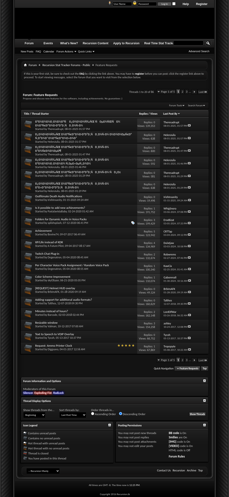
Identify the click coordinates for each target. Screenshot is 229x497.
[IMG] (172, 441)
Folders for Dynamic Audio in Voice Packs (61, 219)
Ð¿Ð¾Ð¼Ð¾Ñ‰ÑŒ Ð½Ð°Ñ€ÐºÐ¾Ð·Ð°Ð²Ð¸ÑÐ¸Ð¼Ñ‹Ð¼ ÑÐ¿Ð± (78, 172)
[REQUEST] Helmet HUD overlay (55, 288)
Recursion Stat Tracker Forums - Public (66, 65)
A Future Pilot (56, 246)
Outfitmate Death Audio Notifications (58, 196)
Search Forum (195, 105)
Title (26, 113)
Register (201, 4)
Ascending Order (103, 414)
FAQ (38, 51)
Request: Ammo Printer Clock (53, 345)
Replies (143, 113)
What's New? (69, 43)
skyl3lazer (53, 280)
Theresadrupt (56, 129)
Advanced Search (199, 51)
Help (186, 4)
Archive (191, 470)
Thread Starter (40, 113)
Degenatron (54, 257)
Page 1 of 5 (168, 91)
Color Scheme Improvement (52, 276)
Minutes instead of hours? (51, 311)
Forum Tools (175, 105)
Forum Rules (177, 456)
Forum (29, 43)
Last (203, 92)
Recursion (179, 470)
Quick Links (85, 51)
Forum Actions (64, 51)
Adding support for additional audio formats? (63, 299)
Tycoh (51, 337)
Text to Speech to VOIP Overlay (54, 334)
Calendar (49, 51)
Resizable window (46, 322)
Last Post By (171, 113)
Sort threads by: (69, 410)
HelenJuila (54, 141)
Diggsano (53, 349)
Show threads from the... (39, 410)
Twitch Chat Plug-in (47, 253)
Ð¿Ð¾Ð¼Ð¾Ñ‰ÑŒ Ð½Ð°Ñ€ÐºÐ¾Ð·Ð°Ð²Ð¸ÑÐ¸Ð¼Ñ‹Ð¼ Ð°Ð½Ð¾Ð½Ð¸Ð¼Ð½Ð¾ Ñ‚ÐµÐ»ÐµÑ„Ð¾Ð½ (72, 161)
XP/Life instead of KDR (49, 242)
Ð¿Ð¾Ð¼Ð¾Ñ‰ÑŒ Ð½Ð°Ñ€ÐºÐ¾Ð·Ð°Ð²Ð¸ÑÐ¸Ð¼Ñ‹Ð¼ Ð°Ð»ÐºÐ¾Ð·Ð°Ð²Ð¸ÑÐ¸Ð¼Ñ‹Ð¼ (72, 185)
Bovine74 (53, 234)
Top (205, 368)
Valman (52, 326)
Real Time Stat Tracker (159, 43)
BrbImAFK (53, 292)
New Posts (27, 51)
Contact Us (164, 470)
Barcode (52, 314)
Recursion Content (95, 43)
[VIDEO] (174, 446)
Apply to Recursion (126, 43)
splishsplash (55, 223)
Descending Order (132, 414)
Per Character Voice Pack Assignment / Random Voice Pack (72, 265)
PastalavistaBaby (57, 211)
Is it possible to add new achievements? (60, 207)
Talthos (52, 303)
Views (154, 113)
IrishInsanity (55, 200)
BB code (174, 433)
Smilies (173, 437)
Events (48, 43)
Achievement (43, 230)
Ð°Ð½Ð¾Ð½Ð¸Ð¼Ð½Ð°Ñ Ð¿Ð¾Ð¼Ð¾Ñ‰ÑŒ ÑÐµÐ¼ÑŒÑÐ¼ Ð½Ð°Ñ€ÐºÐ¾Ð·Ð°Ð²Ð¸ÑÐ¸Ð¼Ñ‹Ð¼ (77, 123)
